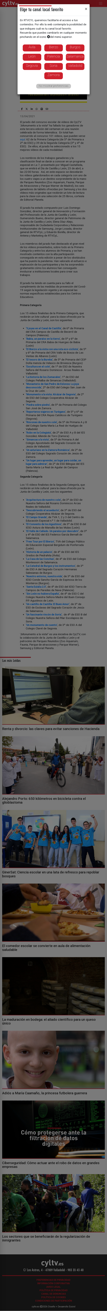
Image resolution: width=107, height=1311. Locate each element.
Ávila (32, 47)
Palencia (53, 56)
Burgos (75, 47)
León (32, 56)
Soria (53, 66)
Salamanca (75, 56)
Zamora (53, 75)
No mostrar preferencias (53, 85)
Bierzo (53, 47)
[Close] (86, 8)
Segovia (32, 66)
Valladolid (75, 66)
